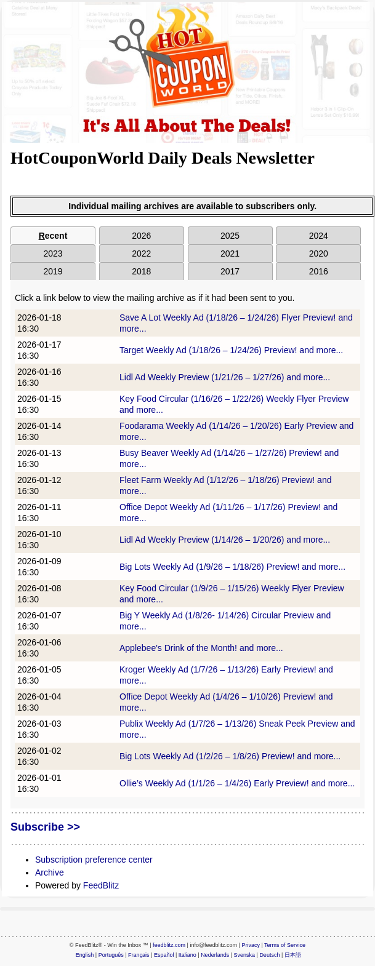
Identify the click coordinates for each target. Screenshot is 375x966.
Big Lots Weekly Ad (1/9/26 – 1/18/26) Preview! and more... (232, 567)
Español (164, 955)
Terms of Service (284, 945)
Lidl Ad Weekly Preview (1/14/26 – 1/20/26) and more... (224, 540)
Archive (49, 872)
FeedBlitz (101, 885)
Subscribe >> (45, 827)
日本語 (292, 955)
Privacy (250, 945)
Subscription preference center (94, 859)
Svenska (245, 955)
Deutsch (269, 955)
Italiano (187, 955)
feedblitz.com (169, 945)
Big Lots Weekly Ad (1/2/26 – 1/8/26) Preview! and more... (230, 756)
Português (111, 955)
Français (139, 955)
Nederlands (215, 955)
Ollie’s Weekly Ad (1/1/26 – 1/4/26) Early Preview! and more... (237, 783)
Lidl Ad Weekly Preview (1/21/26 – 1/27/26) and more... (224, 377)
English (85, 955)
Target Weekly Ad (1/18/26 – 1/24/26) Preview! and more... (231, 350)
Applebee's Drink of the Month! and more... (201, 648)
